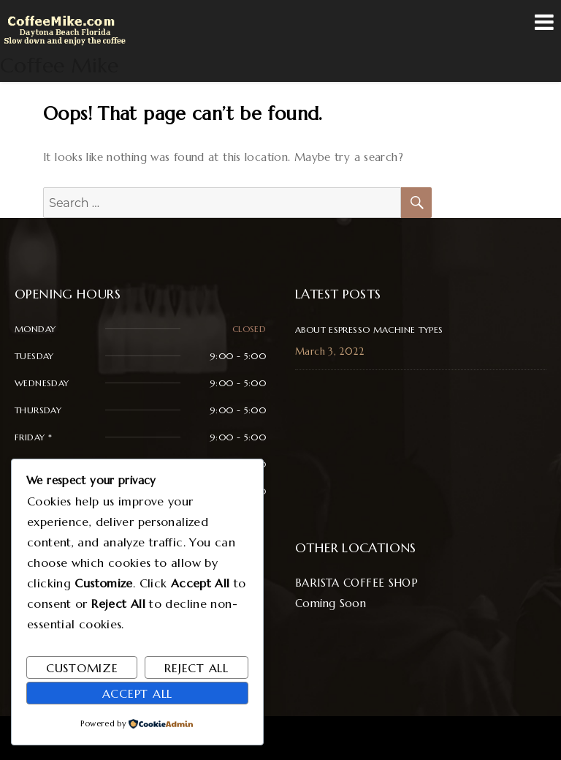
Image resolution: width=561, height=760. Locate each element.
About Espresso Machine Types (369, 329)
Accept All (137, 693)
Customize (82, 668)
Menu (544, 22)
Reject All (196, 668)
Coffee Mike (59, 65)
